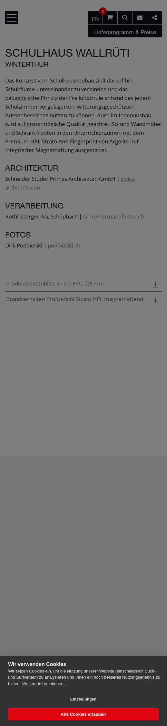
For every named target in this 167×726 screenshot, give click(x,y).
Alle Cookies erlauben (83, 714)
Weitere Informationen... (44, 683)
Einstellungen (83, 699)
